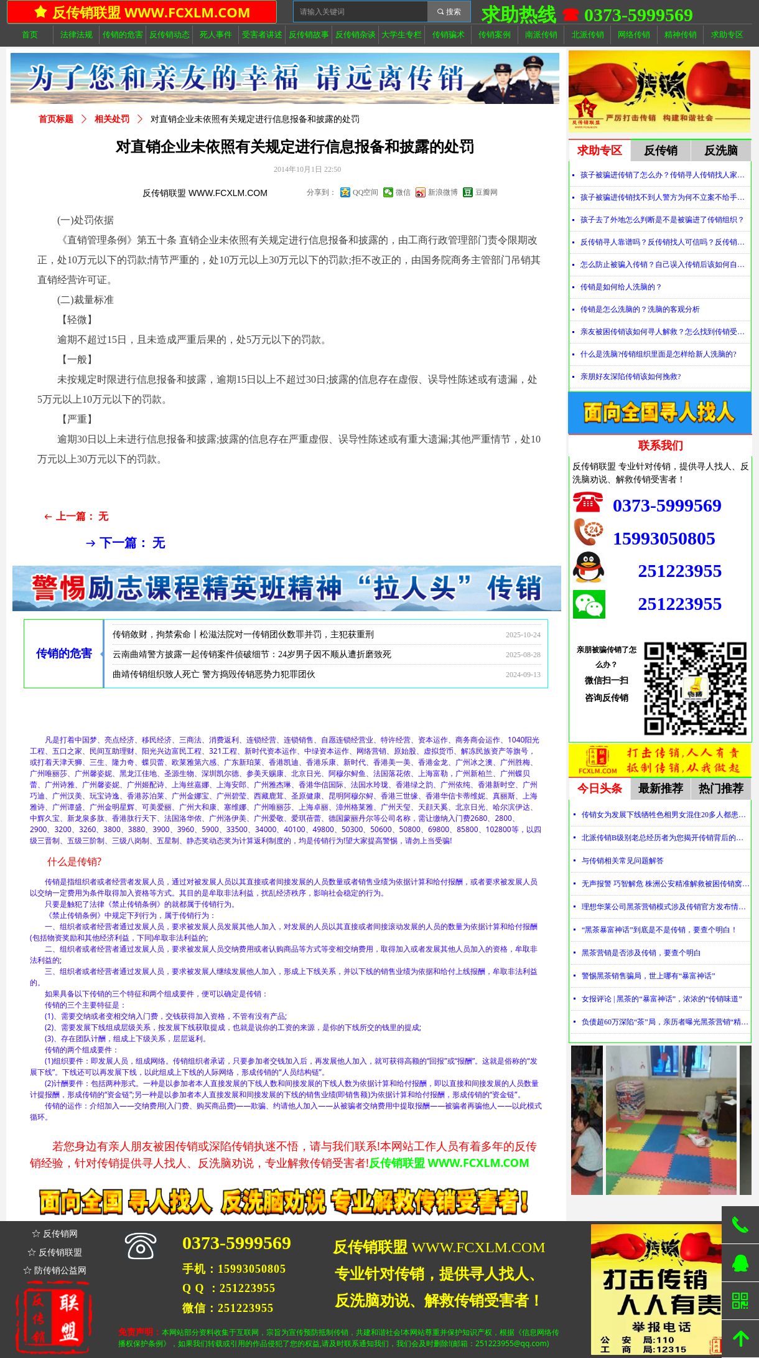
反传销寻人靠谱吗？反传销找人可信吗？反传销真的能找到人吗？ (665, 242)
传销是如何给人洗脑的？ (621, 287)
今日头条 (599, 788)
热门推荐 (721, 788)
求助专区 (599, 150)
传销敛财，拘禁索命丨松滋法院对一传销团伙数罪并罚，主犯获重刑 (243, 638)
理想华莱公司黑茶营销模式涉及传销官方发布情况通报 (666, 906)
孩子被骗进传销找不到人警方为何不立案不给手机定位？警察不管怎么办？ (665, 197)
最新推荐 (660, 788)
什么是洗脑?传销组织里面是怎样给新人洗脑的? (658, 354)
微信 (403, 192)
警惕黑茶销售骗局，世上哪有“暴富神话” (648, 976)
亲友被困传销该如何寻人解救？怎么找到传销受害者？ (665, 331)
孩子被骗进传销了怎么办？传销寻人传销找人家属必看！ (665, 175)
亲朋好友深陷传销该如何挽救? (630, 376)
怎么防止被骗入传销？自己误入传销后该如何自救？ (665, 264)
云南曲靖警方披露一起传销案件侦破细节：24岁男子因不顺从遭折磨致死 (252, 658)
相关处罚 (112, 119)
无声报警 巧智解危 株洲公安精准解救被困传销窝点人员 (666, 883)
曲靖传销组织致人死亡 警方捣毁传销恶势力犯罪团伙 (214, 678)
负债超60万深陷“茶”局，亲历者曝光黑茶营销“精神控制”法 (666, 1022)
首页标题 (56, 119)
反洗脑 (721, 150)
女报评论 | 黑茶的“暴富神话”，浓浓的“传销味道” (662, 999)
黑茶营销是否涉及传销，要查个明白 (641, 952)
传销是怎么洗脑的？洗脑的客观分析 (640, 309)
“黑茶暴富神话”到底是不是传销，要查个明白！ (660, 929)
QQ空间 (365, 192)
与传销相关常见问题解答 (623, 860)
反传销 (661, 150)
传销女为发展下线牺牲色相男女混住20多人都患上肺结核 (666, 814)
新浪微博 (443, 192)
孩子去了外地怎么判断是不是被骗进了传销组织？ (662, 219)
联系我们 (660, 445)
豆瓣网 (486, 192)
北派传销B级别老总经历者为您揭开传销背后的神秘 (666, 837)
